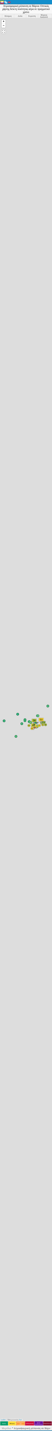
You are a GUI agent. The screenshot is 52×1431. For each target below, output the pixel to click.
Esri (20, 1420)
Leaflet (3, 1420)
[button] (4, 22)
